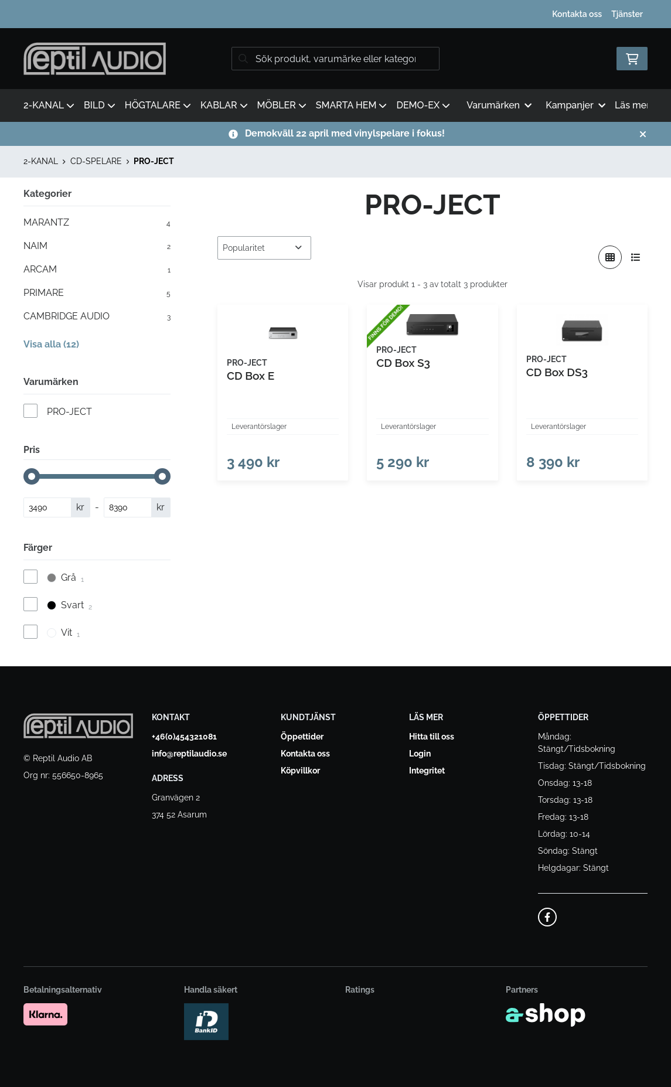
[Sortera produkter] (264, 248)
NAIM (97, 246)
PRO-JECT (154, 161)
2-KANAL (48, 105)
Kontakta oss (577, 14)
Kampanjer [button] (575, 105)
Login (420, 753)
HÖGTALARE (158, 105)
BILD (99, 105)
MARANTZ (97, 223)
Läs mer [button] (638, 105)
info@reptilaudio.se (189, 753)
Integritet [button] (427, 770)
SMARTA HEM (351, 105)
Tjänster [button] (627, 14)
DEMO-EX (423, 105)
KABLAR (224, 105)
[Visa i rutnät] (610, 257)
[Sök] (335, 58)
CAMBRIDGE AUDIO (97, 316)
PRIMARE (97, 293)
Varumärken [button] (499, 105)
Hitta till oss (431, 736)
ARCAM (97, 269)
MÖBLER (281, 105)
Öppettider (302, 736)
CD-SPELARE (96, 161)
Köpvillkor (300, 770)
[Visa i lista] (636, 257)
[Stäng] (643, 134)
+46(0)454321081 (184, 736)
